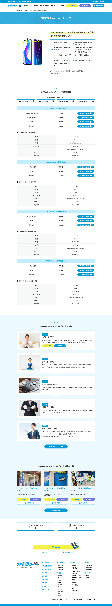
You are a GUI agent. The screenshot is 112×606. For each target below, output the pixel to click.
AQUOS (60, 584)
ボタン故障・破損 (76, 577)
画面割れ (74, 565)
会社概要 (102, 1)
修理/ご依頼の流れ (47, 566)
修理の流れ (26, 6)
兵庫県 (87, 578)
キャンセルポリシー (77, 599)
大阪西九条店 (89, 565)
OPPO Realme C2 (23, 101)
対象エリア (87, 573)
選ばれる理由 (45, 562)
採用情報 (44, 576)
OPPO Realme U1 (63, 101)
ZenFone (60, 591)
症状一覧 (42, 6)
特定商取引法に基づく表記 (56, 599)
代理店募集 (95, 1)
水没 (73, 588)
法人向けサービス (62, 569)
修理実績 (44, 583)
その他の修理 (75, 590)
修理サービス (61, 565)
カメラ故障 (74, 573)
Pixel (59, 580)
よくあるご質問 (60, 6)
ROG (59, 593)
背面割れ (74, 582)
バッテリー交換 (76, 571)
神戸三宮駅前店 (90, 567)
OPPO (59, 595)
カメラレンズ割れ (76, 575)
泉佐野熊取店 (89, 569)
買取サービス (61, 567)
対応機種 (47, 6)
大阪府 (87, 575)
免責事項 (67, 599)
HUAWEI (60, 589)
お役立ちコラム (46, 589)
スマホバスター (54, 605)
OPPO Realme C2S (43, 101)
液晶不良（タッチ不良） (76, 568)
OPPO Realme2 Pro (84, 101)
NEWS (44, 586)
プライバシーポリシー (90, 599)
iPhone (60, 575)
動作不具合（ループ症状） (76, 585)
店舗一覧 (53, 6)
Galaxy (60, 582)
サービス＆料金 (34, 6)
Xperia (59, 586)
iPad (59, 578)
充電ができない (76, 580)
